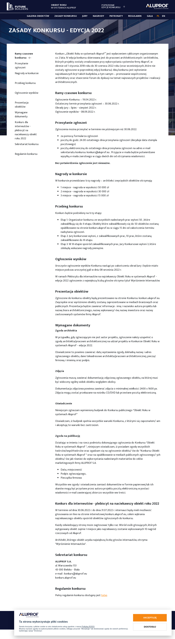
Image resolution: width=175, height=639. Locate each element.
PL (158, 16)
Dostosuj (150, 626)
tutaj (104, 595)
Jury (84, 16)
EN (163, 16)
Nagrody (98, 16)
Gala (150, 16)
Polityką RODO (88, 626)
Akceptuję (150, 617)
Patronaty (116, 16)
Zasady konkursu (65, 16)
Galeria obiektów (38, 16)
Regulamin (134, 16)
